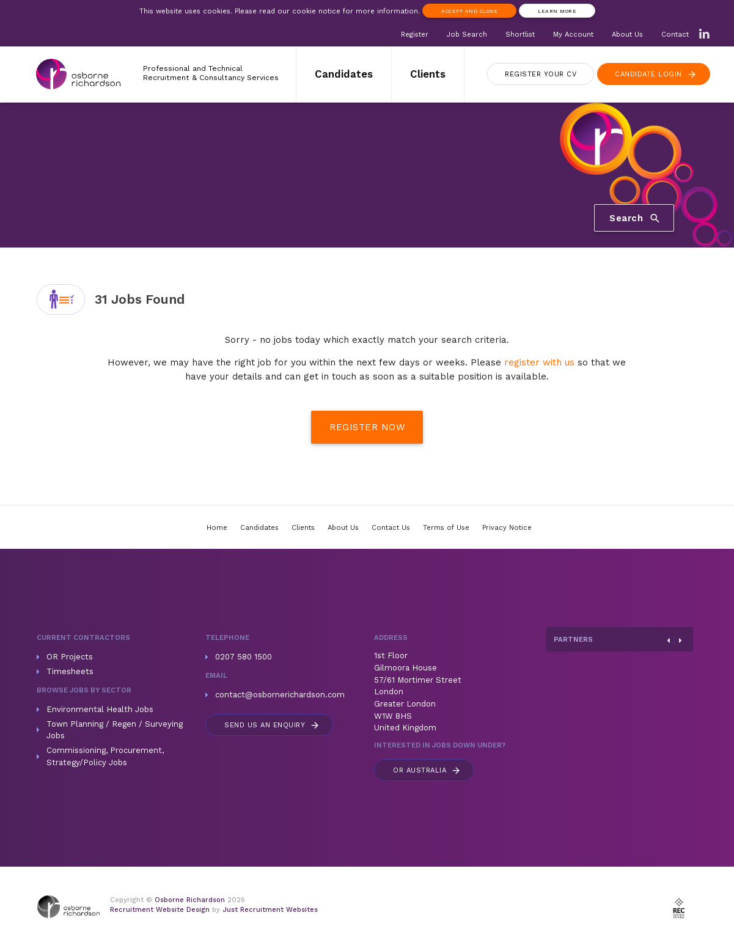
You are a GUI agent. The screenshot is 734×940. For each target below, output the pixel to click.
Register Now (367, 427)
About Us (627, 35)
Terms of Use (446, 528)
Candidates (344, 74)
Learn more (557, 11)
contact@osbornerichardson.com (280, 694)
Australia (427, 770)
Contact (675, 35)
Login (656, 74)
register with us (539, 362)
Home (217, 528)
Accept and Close (469, 11)
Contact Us (391, 528)
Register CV (540, 74)
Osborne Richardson (190, 900)
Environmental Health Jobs (99, 709)
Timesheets (70, 671)
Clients (428, 74)
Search (635, 218)
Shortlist (520, 35)
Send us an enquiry (272, 725)
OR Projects (69, 656)
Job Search (467, 35)
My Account (573, 35)
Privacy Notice (507, 528)
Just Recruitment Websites (270, 910)
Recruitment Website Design (160, 910)
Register (414, 35)
